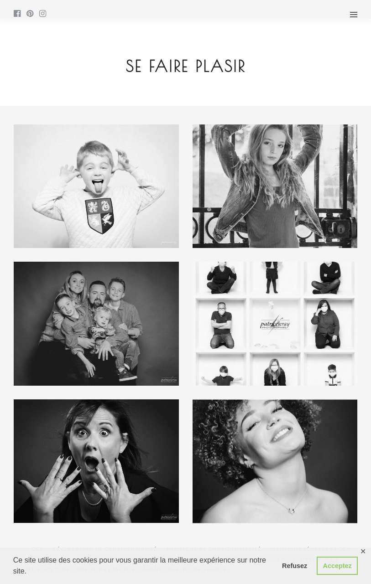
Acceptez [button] (337, 565)
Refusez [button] (294, 565)
